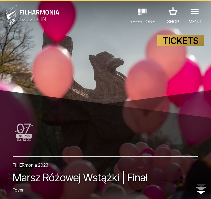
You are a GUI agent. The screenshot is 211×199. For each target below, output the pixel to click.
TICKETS (180, 40)
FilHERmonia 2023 (30, 165)
